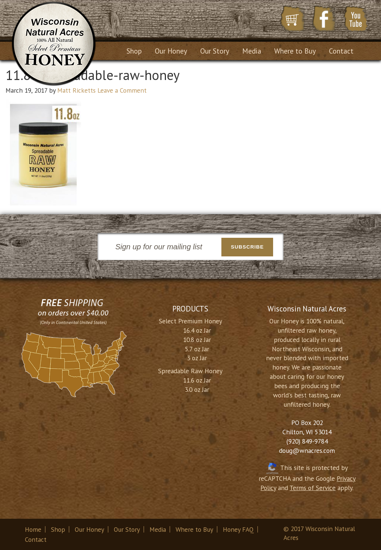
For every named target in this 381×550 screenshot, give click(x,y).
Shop (58, 529)
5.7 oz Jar (197, 349)
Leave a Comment (122, 90)
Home (33, 529)
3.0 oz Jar (197, 389)
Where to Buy (194, 529)
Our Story (127, 529)
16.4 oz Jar (197, 330)
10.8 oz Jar (197, 339)
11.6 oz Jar (197, 380)
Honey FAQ (238, 529)
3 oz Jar (197, 358)
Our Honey (89, 529)
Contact (36, 539)
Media (158, 529)
